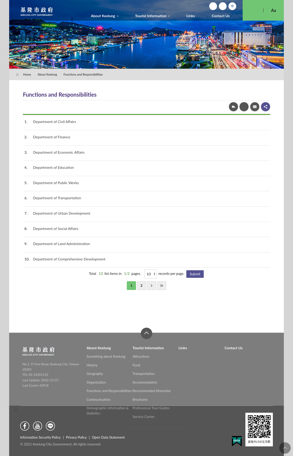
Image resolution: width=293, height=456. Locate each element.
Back (233, 106)
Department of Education (53, 167)
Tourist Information (150, 16)
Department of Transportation (57, 198)
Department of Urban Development (61, 213)
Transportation (144, 404)
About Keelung (103, 16)
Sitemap (223, 6)
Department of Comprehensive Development (69, 259)
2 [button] (142, 285)
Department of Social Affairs (56, 228)
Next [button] (151, 285)
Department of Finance (51, 137)
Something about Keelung (106, 387)
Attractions (141, 387)
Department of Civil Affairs (54, 121)
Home (213, 6)
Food (136, 395)
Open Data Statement (108, 437)
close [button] (146, 364)
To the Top (285, 448)
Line (50, 426)
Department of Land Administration (61, 243)
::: (11, 4)
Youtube (37, 426)
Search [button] (253, 10)
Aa (273, 10)
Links (190, 16)
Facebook (24, 426)
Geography (95, 404)
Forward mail (254, 106)
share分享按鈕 (265, 106)
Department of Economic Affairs (59, 152)
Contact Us (221, 16)
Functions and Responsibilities (83, 74)
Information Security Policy (40, 437)
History (92, 395)
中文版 (232, 6)
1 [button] (131, 285)
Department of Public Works (56, 182)
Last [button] (161, 285)
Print (244, 106)
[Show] (150, 274)
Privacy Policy (76, 437)
